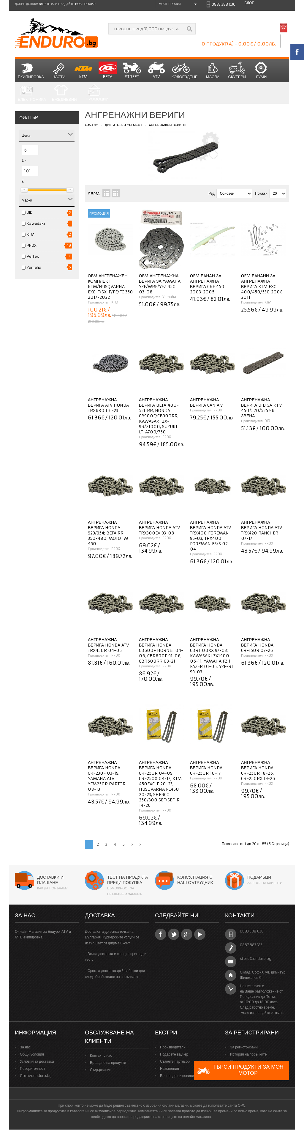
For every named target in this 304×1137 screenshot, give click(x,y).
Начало (91, 125)
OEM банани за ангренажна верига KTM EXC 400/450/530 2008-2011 (263, 286)
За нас (25, 1047)
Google (186, 934)
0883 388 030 (223, 4)
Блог (249, 3)
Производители (173, 1047)
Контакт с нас (101, 1055)
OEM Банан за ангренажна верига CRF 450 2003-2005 (207, 284)
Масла (213, 70)
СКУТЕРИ (237, 70)
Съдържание (100, 1069)
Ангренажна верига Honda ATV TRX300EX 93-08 (159, 528)
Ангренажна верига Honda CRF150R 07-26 (257, 645)
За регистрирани (244, 1047)
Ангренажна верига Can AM (207, 402)
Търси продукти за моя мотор (240, 1070)
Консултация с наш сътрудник (195, 880)
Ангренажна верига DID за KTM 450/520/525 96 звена (262, 408)
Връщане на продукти (108, 1062)
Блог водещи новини (177, 1075)
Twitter (173, 934)
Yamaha (34, 267)
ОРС (242, 1105)
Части (59, 70)
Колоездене (185, 70)
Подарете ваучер (174, 1054)
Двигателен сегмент (123, 125)
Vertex (33, 256)
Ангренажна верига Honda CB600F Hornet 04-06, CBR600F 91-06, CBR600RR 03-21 (161, 650)
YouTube (199, 934)
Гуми (261, 70)
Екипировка (31, 70)
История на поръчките (248, 1054)
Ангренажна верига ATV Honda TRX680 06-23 (108, 405)
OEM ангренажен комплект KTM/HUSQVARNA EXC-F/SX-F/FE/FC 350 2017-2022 (110, 286)
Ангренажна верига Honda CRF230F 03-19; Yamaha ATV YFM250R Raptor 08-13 (107, 776)
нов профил (85, 4)
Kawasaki (36, 223)
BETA (108, 70)
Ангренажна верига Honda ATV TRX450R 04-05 (108, 645)
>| (141, 844)
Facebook (160, 934)
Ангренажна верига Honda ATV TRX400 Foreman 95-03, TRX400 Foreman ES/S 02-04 (210, 536)
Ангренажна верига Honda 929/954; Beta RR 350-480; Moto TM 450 (108, 533)
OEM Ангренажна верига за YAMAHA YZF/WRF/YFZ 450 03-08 (159, 284)
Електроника (32, 93)
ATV (156, 70)
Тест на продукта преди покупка (127, 880)
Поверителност (32, 1068)
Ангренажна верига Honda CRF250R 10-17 (206, 768)
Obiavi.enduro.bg (36, 1075)
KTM (83, 70)
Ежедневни (64, 93)
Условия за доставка (37, 1061)
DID (29, 212)
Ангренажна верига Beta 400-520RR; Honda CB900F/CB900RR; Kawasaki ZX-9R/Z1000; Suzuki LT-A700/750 (159, 416)
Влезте (44, 4)
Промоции (97, 93)
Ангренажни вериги (167, 125)
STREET (132, 70)
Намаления (169, 1068)
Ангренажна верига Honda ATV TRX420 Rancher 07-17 (261, 530)
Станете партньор (175, 1061)
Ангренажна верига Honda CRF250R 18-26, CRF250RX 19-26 (258, 770)
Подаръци (259, 877)
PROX (32, 245)
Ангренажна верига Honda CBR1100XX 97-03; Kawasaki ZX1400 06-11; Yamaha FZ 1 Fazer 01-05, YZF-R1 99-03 (211, 655)
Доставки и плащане (50, 880)
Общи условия (32, 1054)
